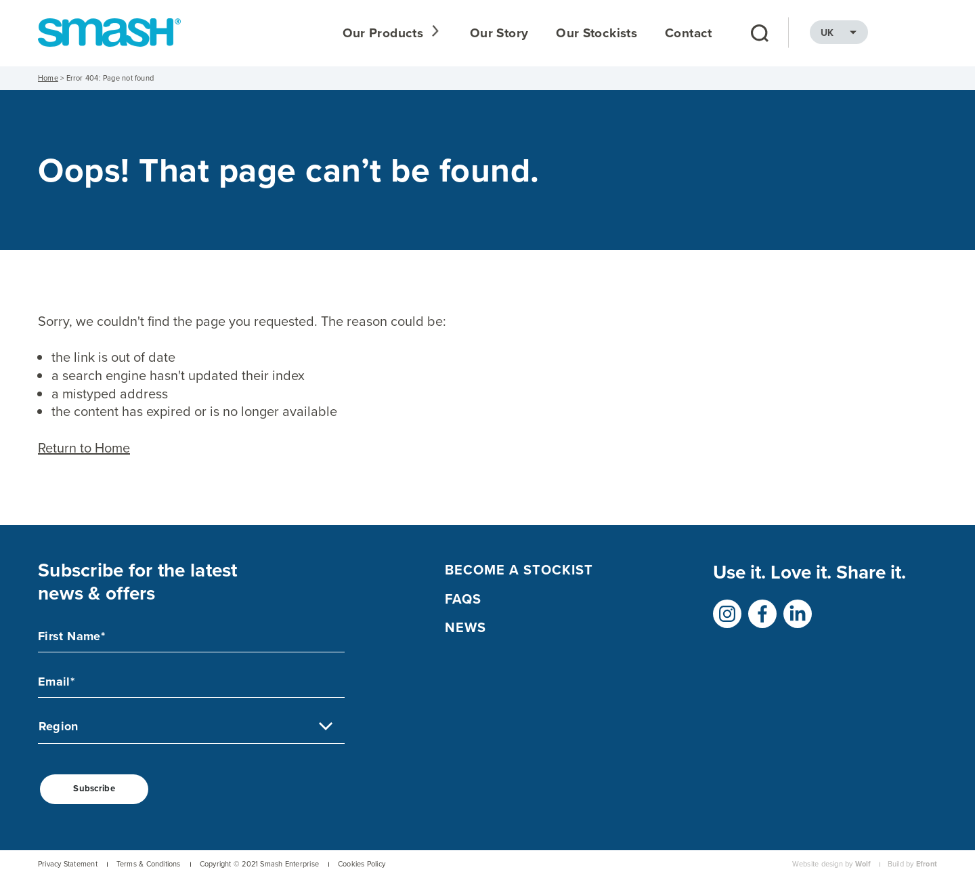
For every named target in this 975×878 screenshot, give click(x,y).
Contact (757, 33)
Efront (926, 865)
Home (48, 78)
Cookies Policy (361, 865)
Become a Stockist (519, 570)
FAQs (463, 599)
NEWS (465, 629)
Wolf (863, 865)
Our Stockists (665, 33)
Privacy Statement (68, 865)
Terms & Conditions (148, 865)
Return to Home (84, 448)
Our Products (453, 33)
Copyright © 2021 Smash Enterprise (259, 865)
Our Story (567, 33)
